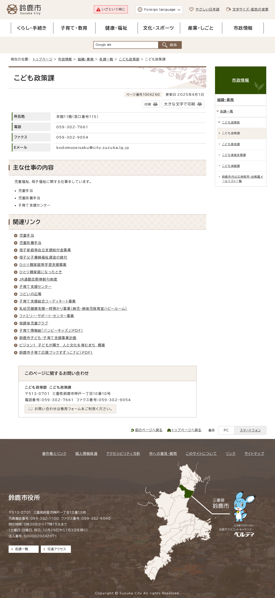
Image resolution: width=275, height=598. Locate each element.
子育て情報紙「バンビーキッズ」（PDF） (51, 330)
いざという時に (113, 9)
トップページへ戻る (187, 430)
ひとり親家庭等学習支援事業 (43, 264)
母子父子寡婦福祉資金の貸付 (43, 257)
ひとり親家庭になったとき (40, 272)
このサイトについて (201, 453)
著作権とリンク (54, 453)
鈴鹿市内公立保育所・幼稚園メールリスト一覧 (242, 178)
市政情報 (65, 59)
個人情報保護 (86, 453)
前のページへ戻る (149, 430)
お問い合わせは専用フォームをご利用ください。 (74, 409)
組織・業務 (86, 59)
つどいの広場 (30, 294)
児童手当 (26, 235)
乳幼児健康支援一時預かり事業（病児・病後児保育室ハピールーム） (73, 308)
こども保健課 (231, 166)
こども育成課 (231, 144)
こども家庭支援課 (234, 155)
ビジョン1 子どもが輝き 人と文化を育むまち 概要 (62, 345)
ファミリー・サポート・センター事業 (46, 316)
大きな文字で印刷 (179, 104)
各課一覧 (106, 59)
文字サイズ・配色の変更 (250, 9)
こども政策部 (129, 59)
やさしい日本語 (207, 9)
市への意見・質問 (163, 453)
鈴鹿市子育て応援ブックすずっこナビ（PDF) (56, 352)
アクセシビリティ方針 (123, 453)
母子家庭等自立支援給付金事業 (45, 250)
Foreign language (160, 9)
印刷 (148, 104)
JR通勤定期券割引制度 (38, 279)
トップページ (42, 59)
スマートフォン (250, 430)
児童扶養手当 (30, 242)
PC (226, 430)
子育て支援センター (35, 286)
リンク (231, 453)
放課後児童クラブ (33, 323)
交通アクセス (56, 549)
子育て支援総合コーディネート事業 (47, 301)
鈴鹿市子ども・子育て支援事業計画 (47, 338)
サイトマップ (254, 453)
